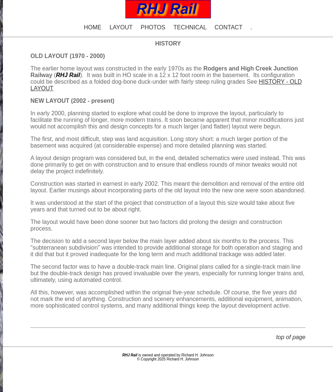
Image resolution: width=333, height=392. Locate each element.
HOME (92, 27)
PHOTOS (152, 27)
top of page (290, 337)
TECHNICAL (189, 27)
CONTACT (228, 27)
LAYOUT (121, 27)
